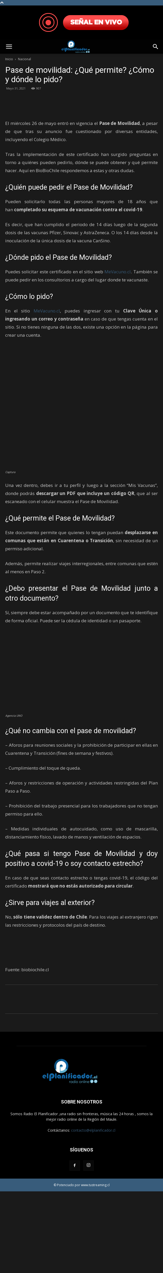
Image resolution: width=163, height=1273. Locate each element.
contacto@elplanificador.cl (93, 1211)
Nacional (24, 59)
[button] (9, 47)
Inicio (9, 59)
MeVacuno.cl (117, 353)
